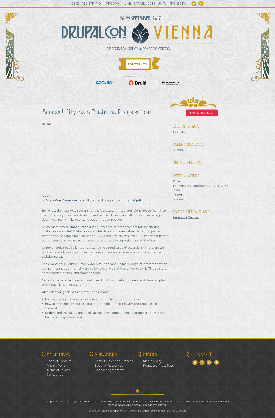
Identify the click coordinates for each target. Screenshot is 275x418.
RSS (216, 362)
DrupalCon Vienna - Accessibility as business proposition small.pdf (93, 200)
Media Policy (152, 361)
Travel (139, 3)
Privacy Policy (56, 365)
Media (150, 354)
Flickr (209, 362)
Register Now (137, 64)
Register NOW (202, 112)
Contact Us (55, 374)
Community (157, 3)
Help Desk (58, 354)
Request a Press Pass (158, 365)
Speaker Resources (109, 365)
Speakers (106, 354)
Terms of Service (58, 370)
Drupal (133, 410)
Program (114, 3)
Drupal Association (96, 401)
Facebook (200, 3)
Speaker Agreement (110, 370)
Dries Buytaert (178, 410)
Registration (92, 3)
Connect (201, 354)
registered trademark (154, 410)
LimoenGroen (78, 227)
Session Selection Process (114, 361)
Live (128, 3)
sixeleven (161, 404)
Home (74, 3)
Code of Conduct (59, 361)
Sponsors (177, 3)
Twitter (193, 3)
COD (177, 401)
